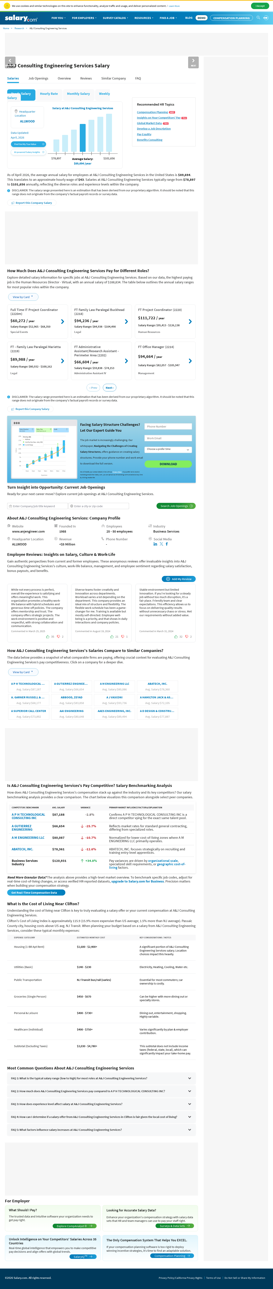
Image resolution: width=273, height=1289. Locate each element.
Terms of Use (213, 1278)
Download (168, 464)
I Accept (260, 6)
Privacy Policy (117, 472)
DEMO (202, 18)
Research (19, 28)
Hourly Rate (49, 93)
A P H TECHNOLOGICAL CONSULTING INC (28, 816)
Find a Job (169, 18)
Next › (109, 387)
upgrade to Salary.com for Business (137, 881)
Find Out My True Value (29, 144)
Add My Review (179, 579)
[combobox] (37, 506)
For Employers (84, 18)
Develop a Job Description (154, 128)
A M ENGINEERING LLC (28, 837)
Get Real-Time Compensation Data (34, 892)
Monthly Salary (79, 93)
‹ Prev (93, 387)
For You (59, 18)
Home (6, 28)
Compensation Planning (231, 18)
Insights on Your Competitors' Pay (162, 117)
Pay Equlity (144, 134)
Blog (188, 17)
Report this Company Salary (32, 203)
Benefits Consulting (149, 140)
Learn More (174, 6)
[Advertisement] (101, 237)
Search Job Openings (177, 506)
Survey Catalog (116, 18)
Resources (144, 18)
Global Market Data (153, 123)
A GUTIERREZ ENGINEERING (22, 828)
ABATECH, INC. (22, 849)
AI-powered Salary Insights (29, 152)
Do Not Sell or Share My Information (245, 1278)
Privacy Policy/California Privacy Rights (180, 1278)
